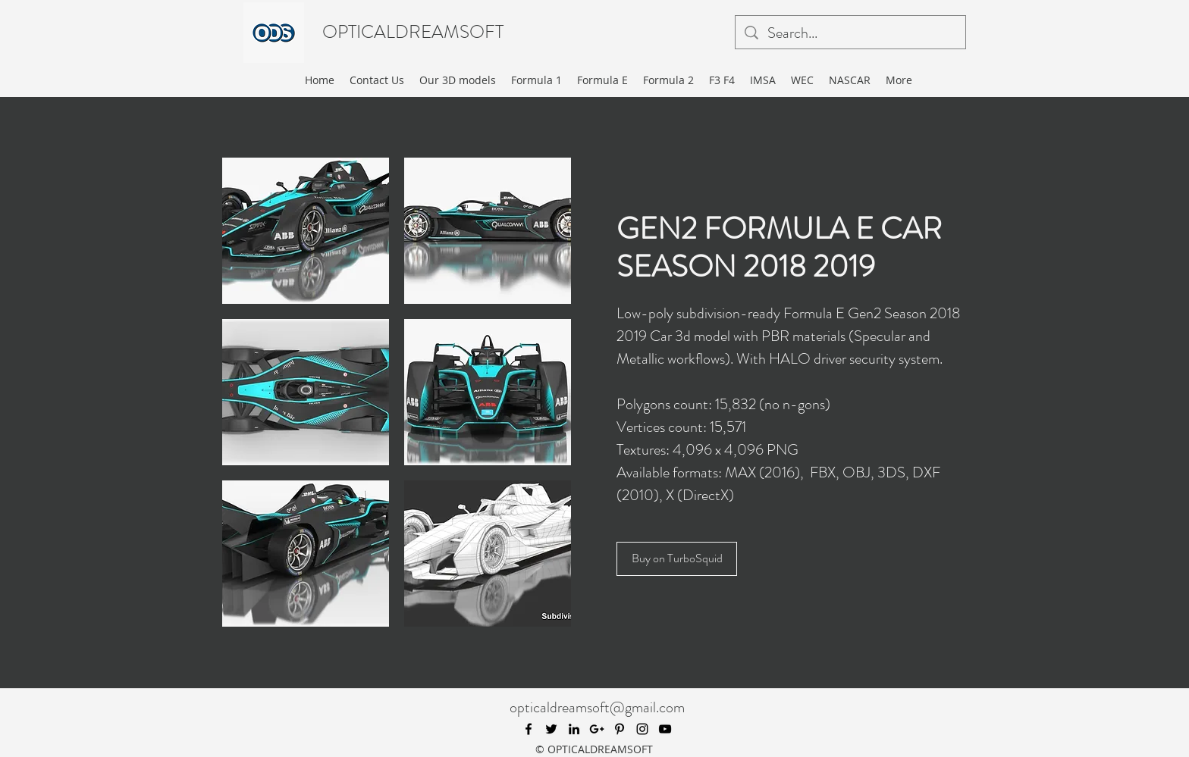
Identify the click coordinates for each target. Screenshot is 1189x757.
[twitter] (551, 729)
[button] (305, 231)
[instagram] (642, 729)
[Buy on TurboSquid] (676, 559)
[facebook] (528, 729)
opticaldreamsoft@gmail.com (597, 707)
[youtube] (665, 729)
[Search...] (850, 33)
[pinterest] (619, 729)
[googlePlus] (596, 729)
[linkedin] (574, 729)
